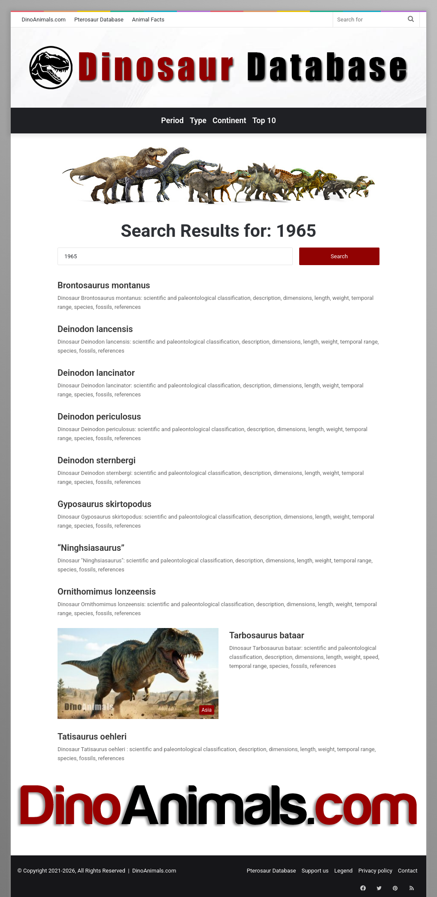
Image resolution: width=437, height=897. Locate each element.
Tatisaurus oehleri (93, 736)
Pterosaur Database (99, 19)
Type (198, 120)
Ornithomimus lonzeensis (107, 591)
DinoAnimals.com (43, 19)
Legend (343, 870)
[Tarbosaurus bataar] (138, 673)
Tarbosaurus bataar (266, 635)
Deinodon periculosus (99, 416)
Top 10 (264, 120)
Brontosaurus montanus (104, 285)
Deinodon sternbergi (97, 460)
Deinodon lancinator (96, 373)
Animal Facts (148, 19)
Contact (407, 870)
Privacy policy (375, 870)
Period (172, 120)
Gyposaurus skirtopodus (105, 504)
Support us (315, 870)
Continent (229, 120)
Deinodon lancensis (95, 329)
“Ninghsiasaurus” (91, 548)
